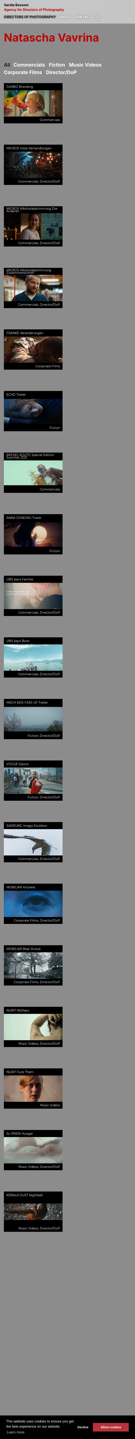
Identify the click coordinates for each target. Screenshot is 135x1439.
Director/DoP (61, 72)
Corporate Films (23, 72)
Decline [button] (82, 1427)
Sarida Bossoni (67, 7)
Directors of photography (30, 17)
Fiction (57, 65)
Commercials (29, 65)
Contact (83, 17)
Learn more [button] (16, 1432)
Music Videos (85, 65)
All (7, 65)
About (65, 17)
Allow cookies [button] (111, 1427)
